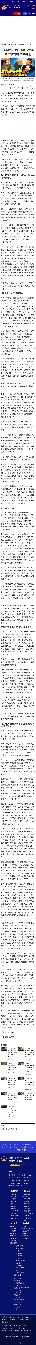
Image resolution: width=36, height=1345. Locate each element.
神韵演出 (11, 1185)
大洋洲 (27, 1144)
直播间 (19, 1161)
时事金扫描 (26, 1199)
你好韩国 (19, 1253)
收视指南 (20, 1317)
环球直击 (13, 1196)
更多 (31, 1330)
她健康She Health (27, 1228)
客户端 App (5, 1322)
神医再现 (25, 1235)
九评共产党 (17, 1290)
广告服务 (20, 1319)
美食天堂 (19, 1256)
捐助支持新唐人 (15, 1164)
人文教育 (13, 1223)
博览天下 (19, 1183)
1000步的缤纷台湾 (21, 1269)
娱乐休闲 (19, 1246)
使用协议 (4, 1319)
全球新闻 (13, 1194)
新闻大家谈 (26, 1194)
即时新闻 (26, 1181)
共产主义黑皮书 (19, 1300)
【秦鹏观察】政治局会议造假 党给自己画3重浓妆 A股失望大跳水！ (30, 1067)
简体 (33, 1)
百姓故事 (17, 1302)
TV (25, 13)
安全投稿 (12, 1319)
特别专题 (17, 1275)
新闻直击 (13, 1204)
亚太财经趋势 (15, 1215)
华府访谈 (13, 1208)
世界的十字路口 (28, 1213)
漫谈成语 (13, 1235)
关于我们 (12, 1317)
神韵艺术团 (13, 1326)
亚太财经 (13, 1218)
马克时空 (26, 1215)
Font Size (26, 87)
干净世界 (4, 1328)
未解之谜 (13, 1226)
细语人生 (26, 1220)
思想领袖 (26, 1204)
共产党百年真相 (19, 1283)
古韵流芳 (13, 1231)
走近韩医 (25, 1238)
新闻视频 (14, 1191)
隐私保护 (28, 1317)
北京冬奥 (20, 159)
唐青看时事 (26, 1211)
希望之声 (12, 1328)
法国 (5, 1147)
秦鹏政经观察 (23, 44)
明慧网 (4, 1330)
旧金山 (10, 1147)
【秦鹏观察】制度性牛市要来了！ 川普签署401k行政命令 (29, 1052)
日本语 (18, 1150)
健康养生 (25, 1223)
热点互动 (26, 1196)
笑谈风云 (13, 1228)
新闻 (11, 1171)
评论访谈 (14, 44)
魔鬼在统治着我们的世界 (21, 1288)
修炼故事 (17, 1307)
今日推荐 (11, 1183)
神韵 (13, 1)
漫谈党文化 (17, 1304)
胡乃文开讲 (25, 1231)
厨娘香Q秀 (19, 1265)
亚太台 (16, 1147)
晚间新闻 (13, 1201)
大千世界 (19, 1263)
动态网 (10, 1330)
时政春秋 (26, 1201)
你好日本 (19, 1251)
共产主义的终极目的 (20, 1285)
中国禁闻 (13, 1199)
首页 (2, 44)
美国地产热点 (14, 1243)
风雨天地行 (17, 1297)
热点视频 (19, 1181)
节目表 (12, 1161)
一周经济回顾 (15, 1211)
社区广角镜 (14, 1213)
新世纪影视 (24, 1330)
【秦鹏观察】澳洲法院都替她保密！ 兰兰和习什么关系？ (12, 1052)
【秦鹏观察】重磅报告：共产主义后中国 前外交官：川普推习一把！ (12, 1110)
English (30, 1147)
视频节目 (8, 44)
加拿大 (16, 1144)
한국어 (24, 1150)
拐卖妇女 (16, 486)
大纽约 (10, 1144)
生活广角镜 (19, 1248)
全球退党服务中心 (22, 1328)
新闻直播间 (17, 13)
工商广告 (17, 1309)
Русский (11, 1150)
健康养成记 (25, 1233)
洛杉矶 (21, 1144)
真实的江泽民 (18, 1292)
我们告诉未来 (18, 1278)
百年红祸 (17, 1295)
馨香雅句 (13, 1233)
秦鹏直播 (6, 1032)
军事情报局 (26, 1208)
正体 (30, 1)
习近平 (30, 106)
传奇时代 (17, 1280)
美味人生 (19, 1258)
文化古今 (13, 1240)
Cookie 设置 (18, 1342)
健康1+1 (24, 1226)
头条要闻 (11, 1181)
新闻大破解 (26, 1206)
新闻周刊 (13, 1206)
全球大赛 (19, 1185)
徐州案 (4, 175)
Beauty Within (20, 1260)
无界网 (17, 1330)
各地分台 (23, 1)
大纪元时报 (22, 1326)
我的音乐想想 (20, 1272)
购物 (23, 1164)
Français (4, 1150)
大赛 (17, 1)
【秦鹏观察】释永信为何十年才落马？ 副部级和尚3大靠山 (29, 1082)
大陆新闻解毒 (27, 1218)
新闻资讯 (18, 1158)
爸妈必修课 (13, 1238)
